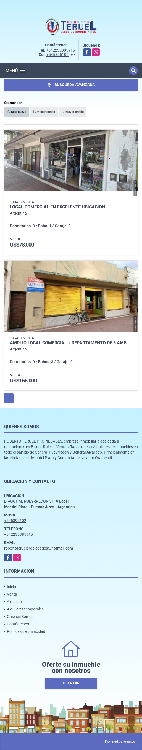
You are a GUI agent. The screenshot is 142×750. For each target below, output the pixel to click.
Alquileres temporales (25, 609)
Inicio (11, 587)
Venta (12, 594)
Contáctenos (18, 624)
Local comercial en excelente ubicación (57, 207)
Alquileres (15, 601)
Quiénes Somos (20, 616)
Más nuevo (16, 112)
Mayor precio (72, 112)
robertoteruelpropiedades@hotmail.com (38, 548)
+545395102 (57, 54)
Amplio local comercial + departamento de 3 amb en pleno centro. (71, 343)
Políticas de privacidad (26, 631)
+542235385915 (60, 50)
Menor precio (44, 112)
